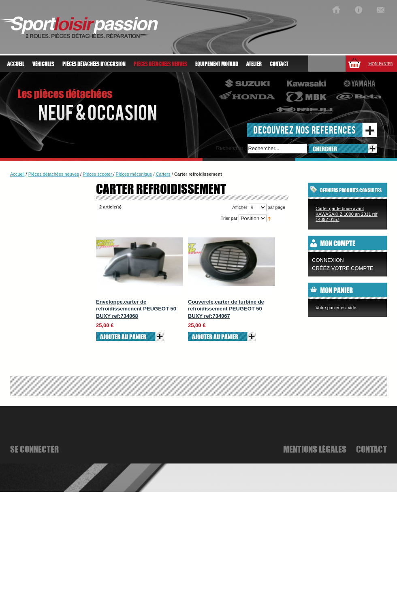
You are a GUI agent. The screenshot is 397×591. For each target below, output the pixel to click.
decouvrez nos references (304, 129)
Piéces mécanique (134, 174)
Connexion (328, 260)
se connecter (34, 448)
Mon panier (380, 64)
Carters (163, 174)
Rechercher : (231, 148)
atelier (254, 64)
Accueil (15, 64)
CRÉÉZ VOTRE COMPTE (343, 268)
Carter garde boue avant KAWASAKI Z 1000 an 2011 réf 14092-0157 (347, 214)
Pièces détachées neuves (53, 174)
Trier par (229, 218)
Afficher (239, 207)
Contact (279, 64)
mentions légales (314, 448)
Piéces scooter (98, 174)
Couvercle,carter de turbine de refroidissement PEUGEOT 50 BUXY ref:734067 (226, 309)
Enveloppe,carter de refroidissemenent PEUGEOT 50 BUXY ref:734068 (136, 309)
